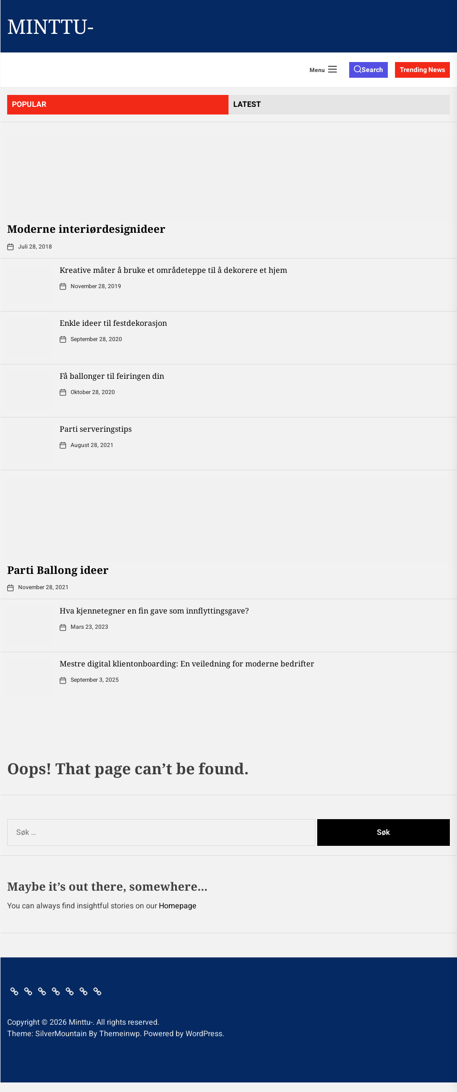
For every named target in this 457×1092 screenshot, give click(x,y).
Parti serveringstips (96, 429)
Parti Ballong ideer (58, 569)
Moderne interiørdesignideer (86, 228)
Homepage (178, 906)
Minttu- (50, 26)
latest (247, 104)
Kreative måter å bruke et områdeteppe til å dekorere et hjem (173, 270)
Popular (29, 104)
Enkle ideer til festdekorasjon (113, 323)
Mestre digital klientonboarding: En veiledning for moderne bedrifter (187, 663)
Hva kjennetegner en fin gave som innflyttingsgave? (154, 610)
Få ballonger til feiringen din (112, 376)
